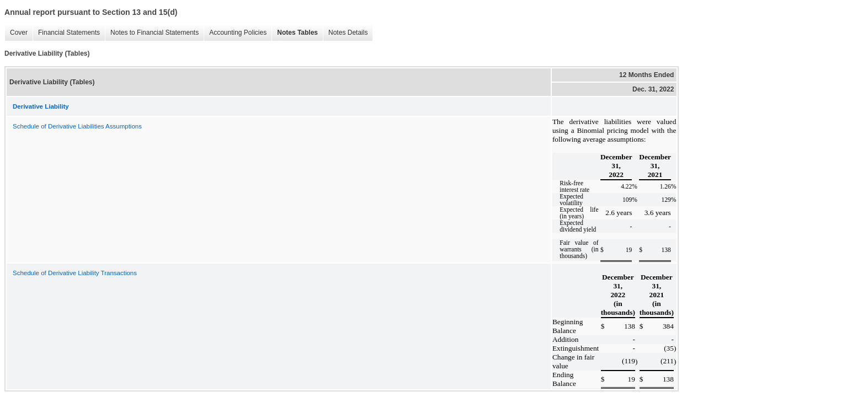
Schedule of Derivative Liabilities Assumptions (77, 126)
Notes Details (345, 33)
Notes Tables (294, 33)
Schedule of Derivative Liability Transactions (75, 273)
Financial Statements (66, 33)
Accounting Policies (235, 33)
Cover (16, 33)
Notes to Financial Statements (152, 33)
